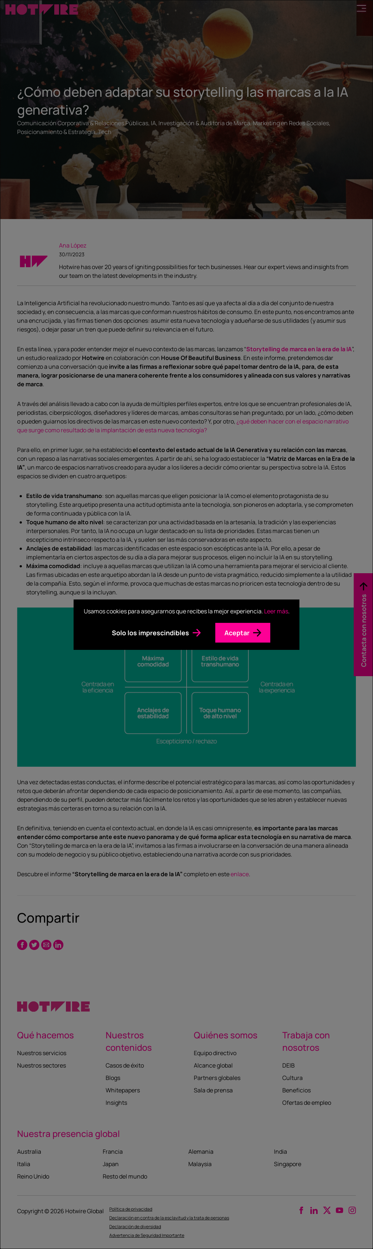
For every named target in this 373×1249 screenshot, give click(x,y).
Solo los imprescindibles (150, 632)
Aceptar (237, 632)
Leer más (276, 611)
